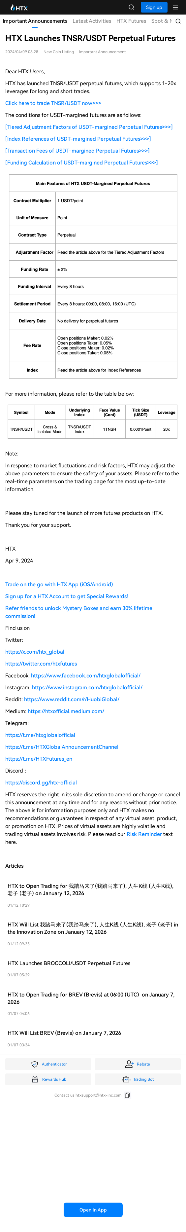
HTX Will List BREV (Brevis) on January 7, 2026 (64, 1033)
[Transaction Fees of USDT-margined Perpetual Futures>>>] (77, 151)
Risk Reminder (145, 834)
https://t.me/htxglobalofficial (40, 735)
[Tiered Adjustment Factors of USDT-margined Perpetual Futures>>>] (89, 127)
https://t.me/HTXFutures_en (38, 759)
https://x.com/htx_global (34, 652)
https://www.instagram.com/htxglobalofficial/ (87, 687)
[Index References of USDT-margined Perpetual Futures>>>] (78, 139)
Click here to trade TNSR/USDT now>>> (53, 103)
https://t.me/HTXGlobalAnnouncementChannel (61, 747)
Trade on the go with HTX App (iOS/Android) (59, 584)
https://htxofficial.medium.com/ (66, 711)
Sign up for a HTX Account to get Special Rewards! (66, 596)
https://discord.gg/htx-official (41, 782)
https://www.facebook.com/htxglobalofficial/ (85, 675)
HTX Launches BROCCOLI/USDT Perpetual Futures (69, 963)
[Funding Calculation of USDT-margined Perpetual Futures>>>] (81, 163)
